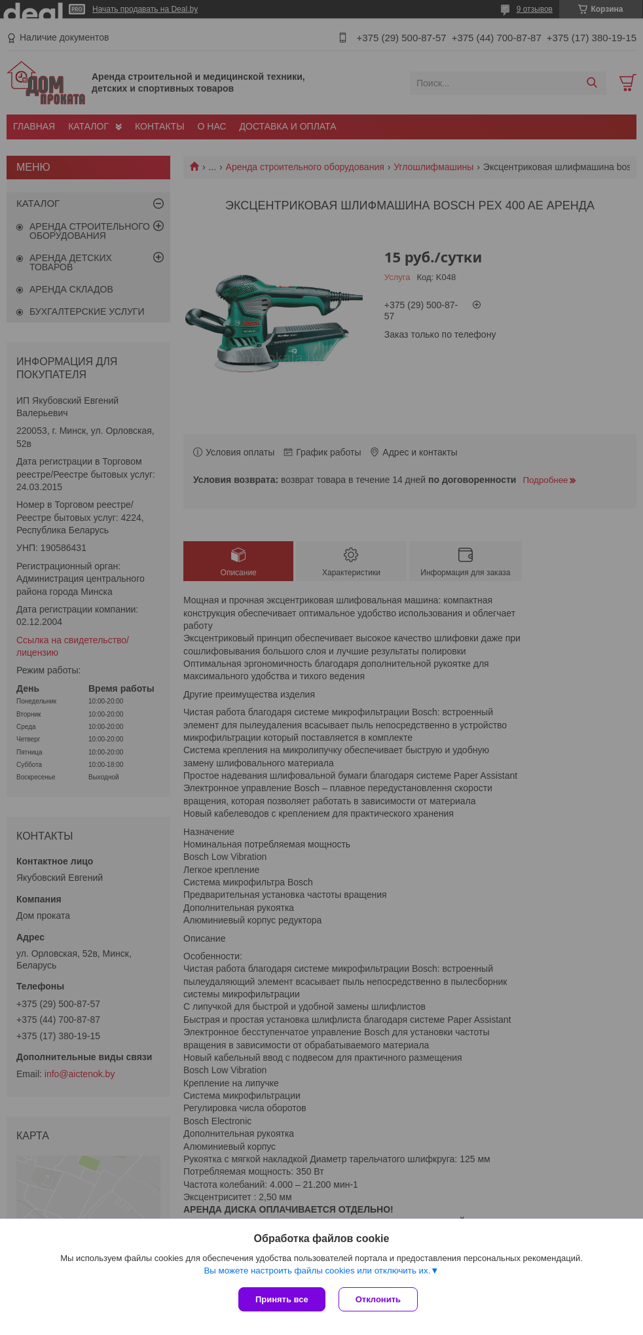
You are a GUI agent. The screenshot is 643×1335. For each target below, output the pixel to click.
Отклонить (378, 1299)
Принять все (281, 1299)
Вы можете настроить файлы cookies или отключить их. (317, 1270)
